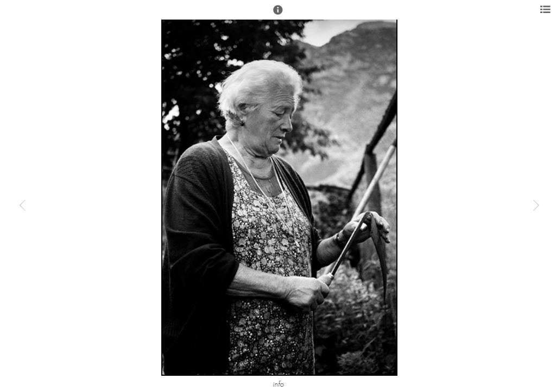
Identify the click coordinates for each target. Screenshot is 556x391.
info (278, 384)
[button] (278, 14)
